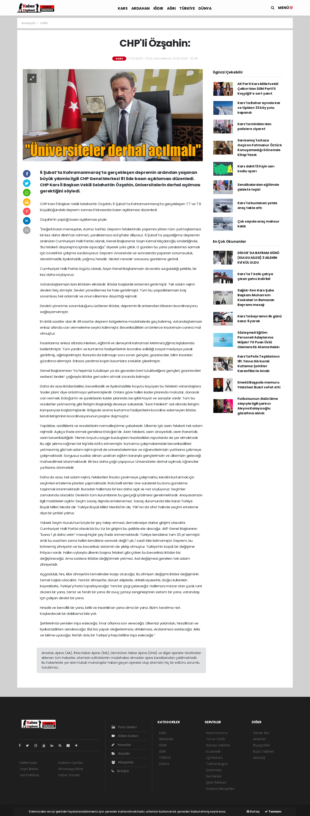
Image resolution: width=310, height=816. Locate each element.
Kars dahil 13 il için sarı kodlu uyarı (256, 168)
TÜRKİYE (187, 8)
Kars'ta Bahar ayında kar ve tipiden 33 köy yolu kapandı (258, 108)
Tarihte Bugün (217, 764)
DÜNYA (204, 8)
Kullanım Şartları (70, 762)
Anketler (259, 739)
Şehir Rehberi (216, 782)
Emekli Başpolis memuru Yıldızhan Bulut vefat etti (258, 385)
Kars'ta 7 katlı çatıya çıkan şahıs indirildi (255, 276)
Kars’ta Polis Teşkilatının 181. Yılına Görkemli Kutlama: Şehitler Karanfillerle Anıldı (258, 363)
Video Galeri (125, 736)
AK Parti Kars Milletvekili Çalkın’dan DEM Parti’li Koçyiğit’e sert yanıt (257, 89)
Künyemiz (123, 762)
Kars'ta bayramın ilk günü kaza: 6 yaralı (259, 318)
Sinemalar (214, 770)
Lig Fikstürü (214, 757)
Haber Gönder (69, 775)
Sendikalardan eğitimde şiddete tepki (258, 187)
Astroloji (259, 757)
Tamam (273, 811)
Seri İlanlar (214, 776)
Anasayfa (29, 23)
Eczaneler (213, 751)
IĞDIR (158, 8)
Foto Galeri (124, 727)
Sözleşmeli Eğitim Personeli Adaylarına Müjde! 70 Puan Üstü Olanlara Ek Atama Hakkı (258, 339)
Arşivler (121, 753)
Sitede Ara (261, 733)
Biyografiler (261, 745)
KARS (122, 8)
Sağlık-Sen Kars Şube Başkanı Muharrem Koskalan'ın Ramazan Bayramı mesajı (255, 297)
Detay (253, 811)
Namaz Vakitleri (218, 745)
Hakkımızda (28, 762)
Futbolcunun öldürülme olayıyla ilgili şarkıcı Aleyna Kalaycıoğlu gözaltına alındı (257, 405)
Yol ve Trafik (215, 739)
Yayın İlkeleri (29, 769)
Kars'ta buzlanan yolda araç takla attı (257, 205)
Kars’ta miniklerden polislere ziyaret (254, 126)
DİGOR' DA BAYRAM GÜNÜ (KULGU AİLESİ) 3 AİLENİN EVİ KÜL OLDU (258, 258)
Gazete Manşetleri (220, 788)
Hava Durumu (217, 733)
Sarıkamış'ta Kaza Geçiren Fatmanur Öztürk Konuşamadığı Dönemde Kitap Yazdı (259, 147)
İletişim (120, 771)
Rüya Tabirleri (263, 751)
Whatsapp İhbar (70, 769)
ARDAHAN (140, 8)
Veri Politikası (29, 775)
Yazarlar (121, 745)
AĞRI (171, 8)
